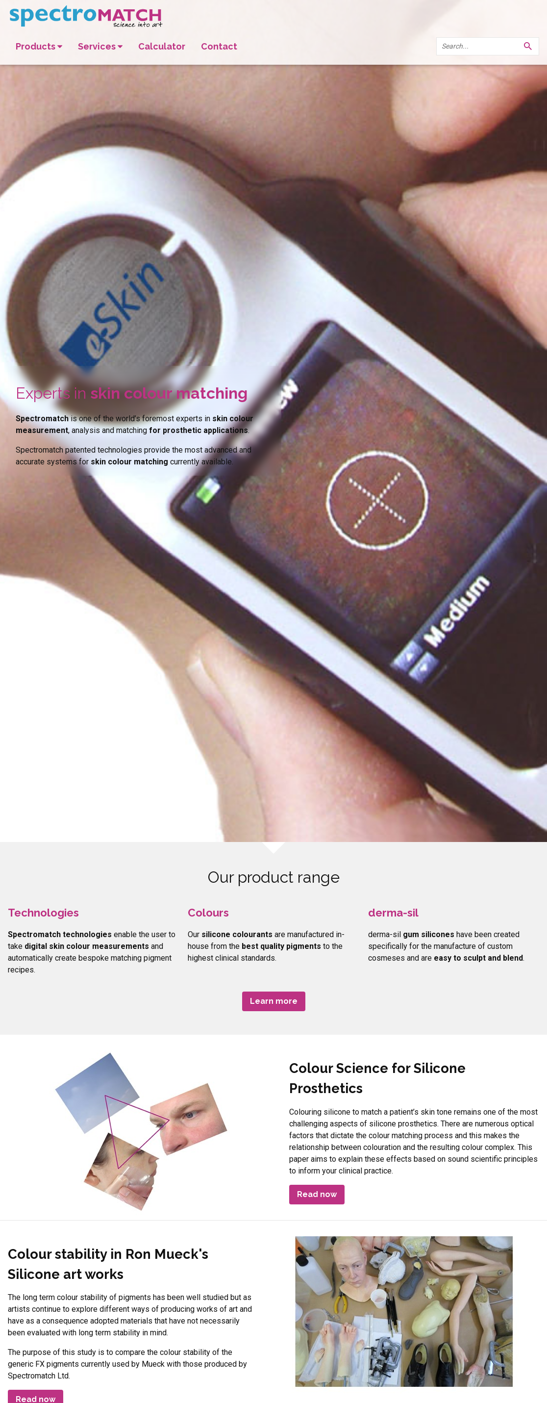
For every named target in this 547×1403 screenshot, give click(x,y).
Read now (317, 1194)
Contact (219, 46)
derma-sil (393, 912)
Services (100, 46)
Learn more (274, 1001)
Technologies (43, 912)
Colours (208, 912)
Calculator (161, 46)
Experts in (132, 393)
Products (39, 46)
